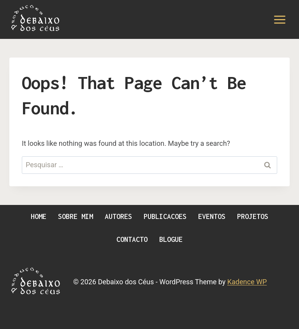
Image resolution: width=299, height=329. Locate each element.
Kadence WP (247, 282)
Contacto (132, 239)
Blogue (171, 239)
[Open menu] (279, 19)
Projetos (252, 216)
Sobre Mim (75, 216)
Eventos (211, 216)
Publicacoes (165, 216)
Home (38, 216)
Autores (118, 216)
